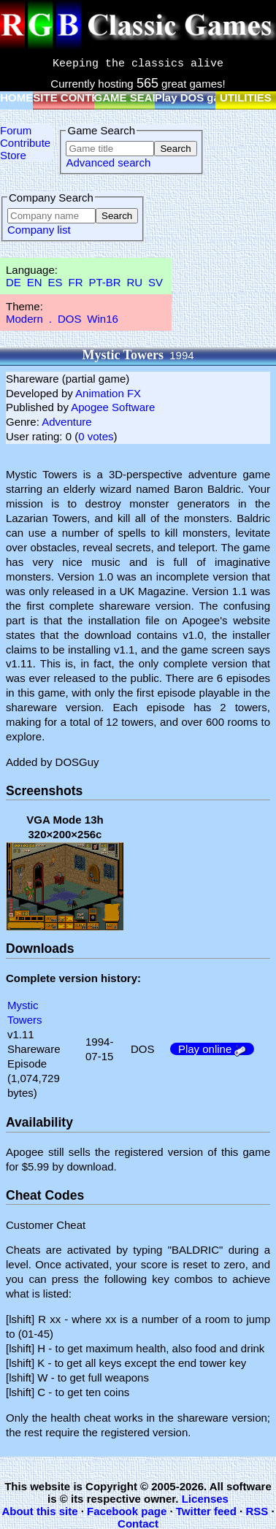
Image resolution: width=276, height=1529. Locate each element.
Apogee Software (113, 407)
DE (13, 282)
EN (34, 282)
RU (135, 282)
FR (75, 282)
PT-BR (104, 282)
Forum (15, 130)
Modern (24, 319)
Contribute (25, 143)
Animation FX (108, 393)
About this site (39, 1511)
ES (55, 282)
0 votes (95, 436)
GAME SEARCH (135, 97)
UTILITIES (246, 97)
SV (155, 282)
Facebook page (126, 1511)
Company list (39, 229)
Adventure (66, 421)
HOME (16, 97)
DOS (70, 319)
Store (13, 155)
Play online (212, 1049)
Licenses (205, 1498)
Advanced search (108, 162)
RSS (256, 1511)
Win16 (102, 319)
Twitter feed (206, 1511)
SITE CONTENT (73, 97)
